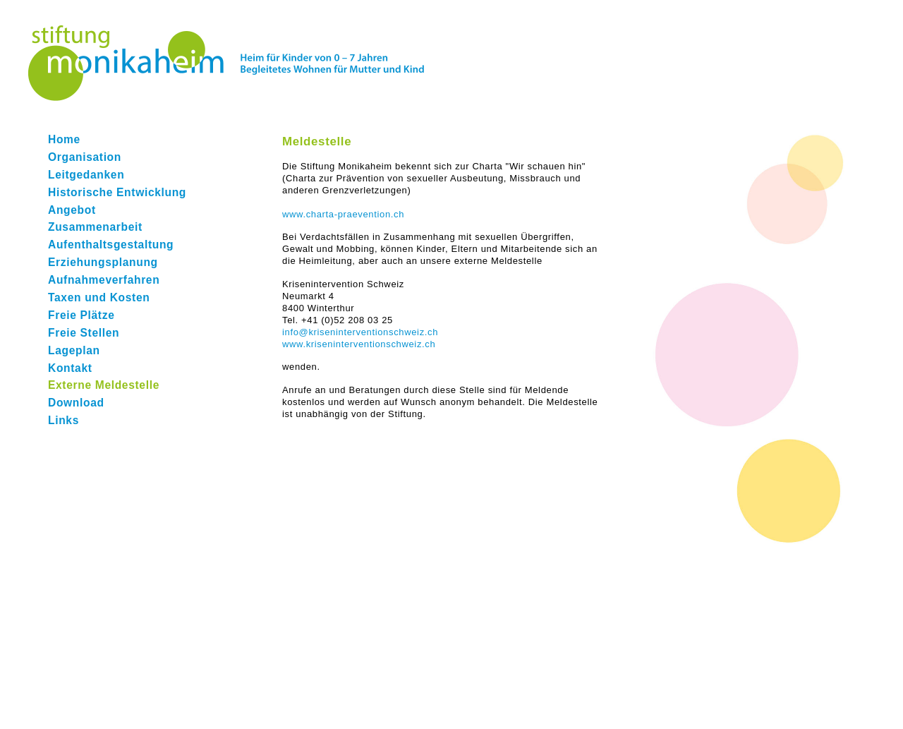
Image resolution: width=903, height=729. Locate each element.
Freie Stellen (83, 333)
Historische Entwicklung (117, 192)
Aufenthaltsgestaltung (111, 245)
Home (64, 139)
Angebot (72, 210)
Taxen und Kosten (99, 297)
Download (76, 403)
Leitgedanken (86, 175)
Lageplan (74, 350)
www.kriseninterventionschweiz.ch (358, 344)
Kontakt (70, 368)
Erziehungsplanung (103, 262)
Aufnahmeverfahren (103, 280)
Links (63, 420)
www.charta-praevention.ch (343, 214)
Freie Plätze (81, 315)
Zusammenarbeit (95, 227)
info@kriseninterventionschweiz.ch (360, 332)
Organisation (84, 157)
